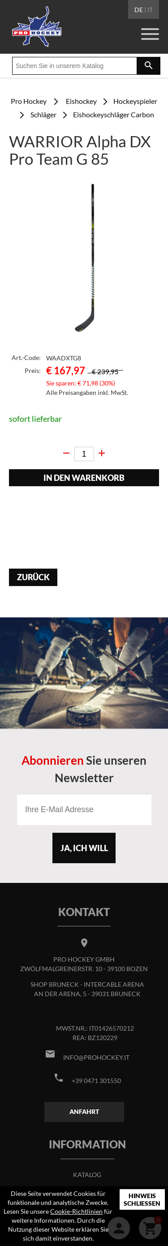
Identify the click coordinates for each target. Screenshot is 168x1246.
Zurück (33, 577)
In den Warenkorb (84, 478)
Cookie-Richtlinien (76, 1211)
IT (150, 9)
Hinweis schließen (142, 1199)
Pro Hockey (29, 101)
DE (138, 9)
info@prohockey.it (96, 1057)
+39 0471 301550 (96, 1080)
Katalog (87, 1174)
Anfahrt (84, 1111)
